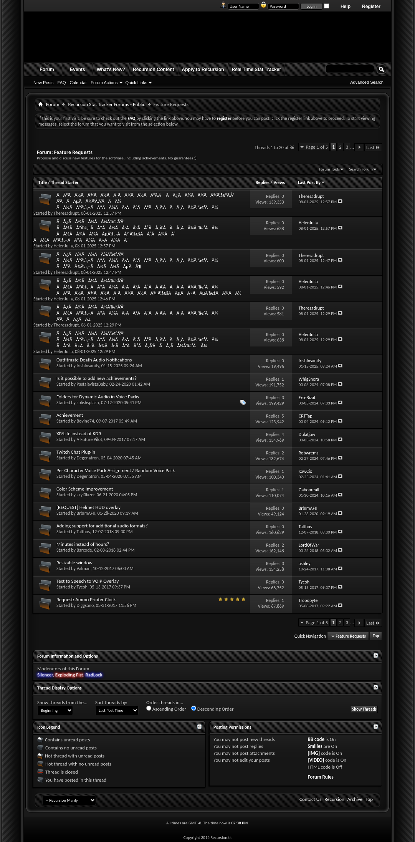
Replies (263, 182)
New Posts (43, 82)
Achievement (69, 415)
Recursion (334, 799)
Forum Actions (104, 82)
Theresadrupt (66, 213)
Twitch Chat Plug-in (75, 452)
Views (279, 182)
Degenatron (88, 458)
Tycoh (82, 587)
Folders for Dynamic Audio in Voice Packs (97, 396)
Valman (84, 568)
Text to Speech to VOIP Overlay (87, 581)
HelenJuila (63, 246)
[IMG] (314, 753)
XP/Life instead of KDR (78, 433)
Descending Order (212, 709)
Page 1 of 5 (317, 147)
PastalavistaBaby (92, 384)
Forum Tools (329, 169)
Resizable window (74, 562)
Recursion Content (153, 69)
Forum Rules (321, 777)
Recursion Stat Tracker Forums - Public (106, 104)
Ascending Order (166, 709)
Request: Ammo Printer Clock (86, 599)
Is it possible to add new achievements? (96, 378)
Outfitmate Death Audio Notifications (94, 360)
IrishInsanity (88, 365)
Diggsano (85, 605)
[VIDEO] (316, 760)
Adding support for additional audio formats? (102, 526)
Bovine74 (85, 421)
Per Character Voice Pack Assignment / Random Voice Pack (115, 470)
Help (346, 6)
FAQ (62, 82)
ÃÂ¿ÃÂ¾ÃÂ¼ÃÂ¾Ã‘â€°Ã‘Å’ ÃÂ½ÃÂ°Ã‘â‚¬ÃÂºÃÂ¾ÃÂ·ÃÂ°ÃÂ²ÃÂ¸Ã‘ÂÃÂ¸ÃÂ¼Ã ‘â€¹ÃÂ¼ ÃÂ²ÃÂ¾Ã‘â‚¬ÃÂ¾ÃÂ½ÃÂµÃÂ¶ (137, 260)
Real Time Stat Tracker (256, 69)
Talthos (83, 531)
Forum (47, 69)
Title (42, 182)
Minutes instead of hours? (82, 544)
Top (376, 636)
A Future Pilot (90, 439)
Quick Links (136, 82)
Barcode (84, 550)
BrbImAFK (86, 513)
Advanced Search (367, 82)
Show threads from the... (62, 702)
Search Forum (361, 169)
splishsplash (88, 402)
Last (373, 147)
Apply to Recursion (203, 69)
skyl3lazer (86, 494)
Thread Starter (65, 182)
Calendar (78, 82)
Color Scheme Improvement (84, 489)
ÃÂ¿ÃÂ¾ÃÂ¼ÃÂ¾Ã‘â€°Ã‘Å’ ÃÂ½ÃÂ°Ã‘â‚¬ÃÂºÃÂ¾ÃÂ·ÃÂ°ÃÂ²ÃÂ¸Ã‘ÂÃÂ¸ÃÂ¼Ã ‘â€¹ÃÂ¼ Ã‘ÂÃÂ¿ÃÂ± (137, 313)
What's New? (111, 69)
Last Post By (311, 182)
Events (77, 69)
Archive (354, 799)
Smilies (315, 746)
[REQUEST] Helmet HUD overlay (88, 507)
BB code (316, 739)
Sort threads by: (111, 702)
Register (371, 6)
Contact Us (310, 799)
